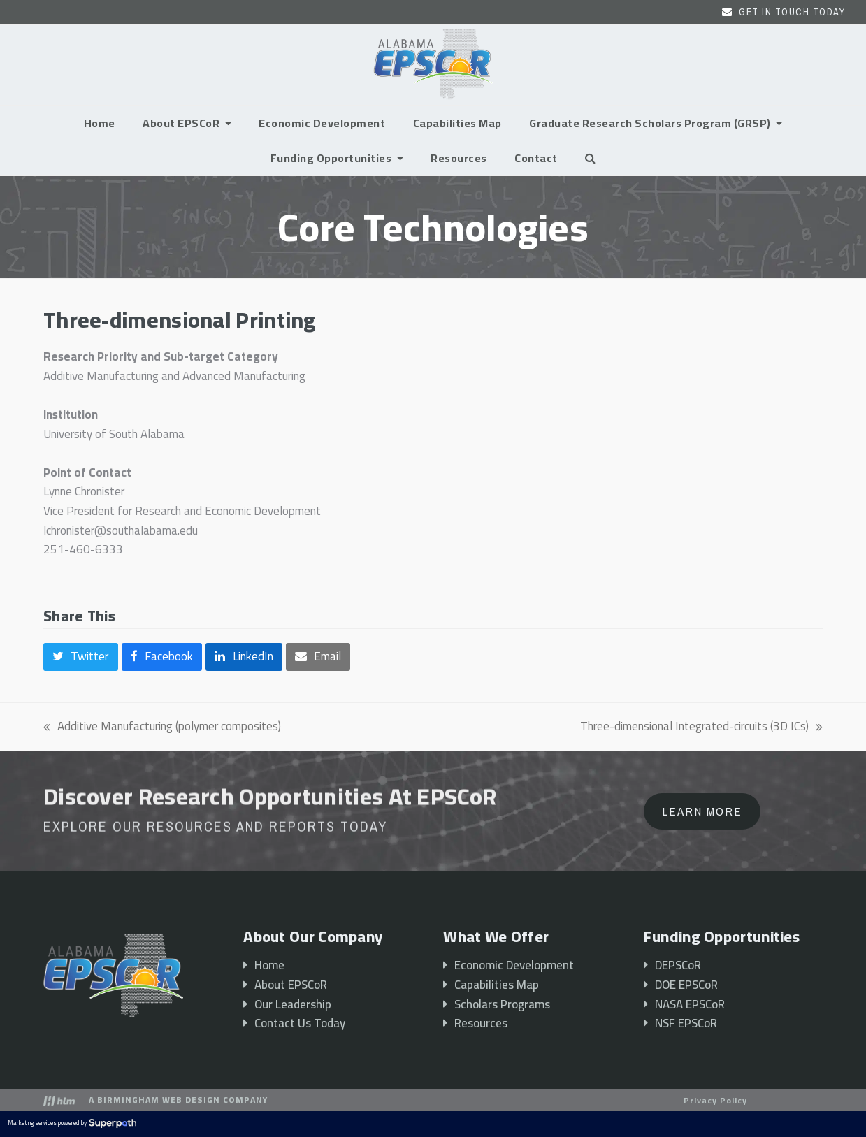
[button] (591, 157)
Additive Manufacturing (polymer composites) (162, 727)
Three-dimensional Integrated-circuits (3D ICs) (701, 727)
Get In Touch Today (792, 12)
